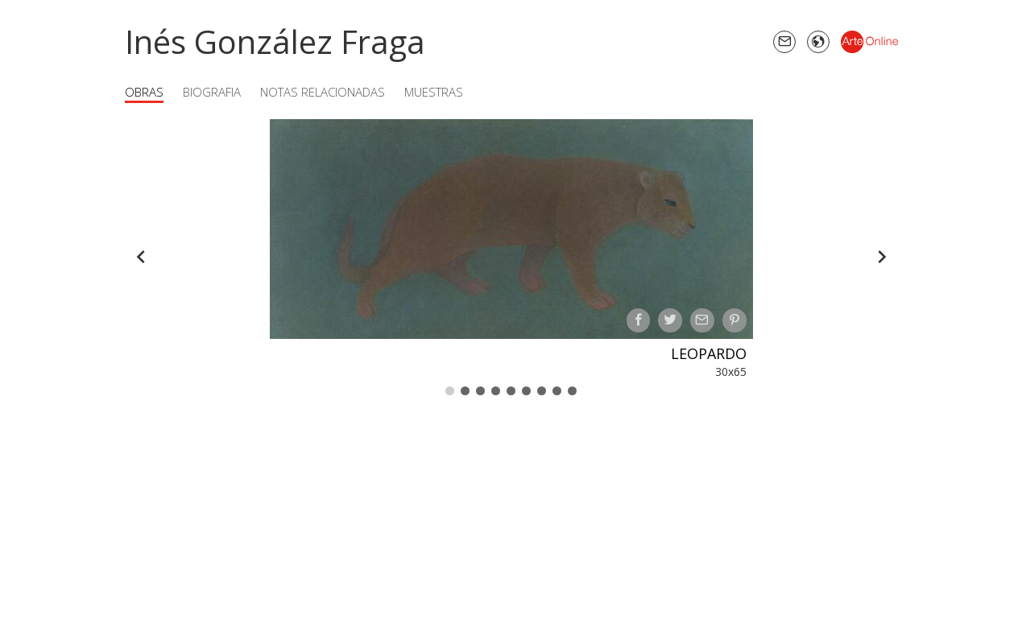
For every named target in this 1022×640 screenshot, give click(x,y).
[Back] (141, 257)
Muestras (433, 92)
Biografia (212, 92)
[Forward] (882, 257)
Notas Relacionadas (322, 92)
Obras (144, 92)
